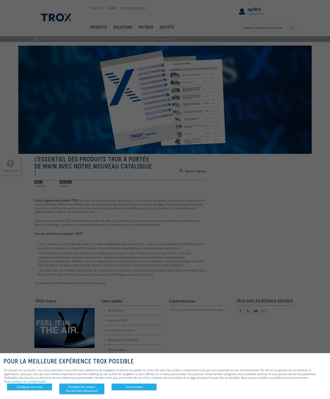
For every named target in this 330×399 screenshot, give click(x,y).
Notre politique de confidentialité (25, 381)
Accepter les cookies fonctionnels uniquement (82, 389)
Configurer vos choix (29, 387)
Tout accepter (134, 387)
